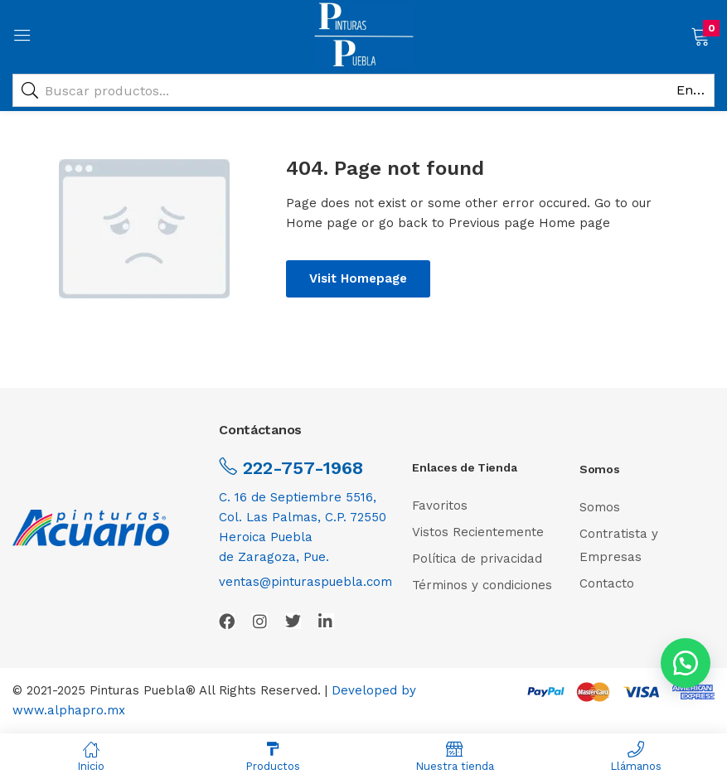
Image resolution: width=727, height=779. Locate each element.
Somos (599, 507)
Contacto (606, 583)
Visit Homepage (358, 278)
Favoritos (440, 505)
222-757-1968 (300, 467)
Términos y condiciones (482, 585)
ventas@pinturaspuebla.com (305, 581)
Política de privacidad (477, 558)
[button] (700, 35)
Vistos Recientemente (478, 532)
